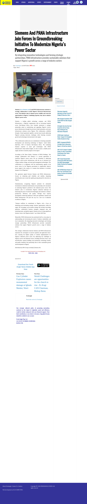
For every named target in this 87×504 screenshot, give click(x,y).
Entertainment (47, 2)
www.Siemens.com (25, 109)
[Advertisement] (43, 18)
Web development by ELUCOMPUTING (13, 490)
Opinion (23, 2)
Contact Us (15, 486)
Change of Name (68, 3)
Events (56, 2)
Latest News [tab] (59, 101)
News (17, 2)
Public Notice (62, 2)
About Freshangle (7, 486)
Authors (20, 486)
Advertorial (31, 2)
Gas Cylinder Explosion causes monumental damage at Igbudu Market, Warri (24, 282)
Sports (39, 2)
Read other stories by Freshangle (34, 299)
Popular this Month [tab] (61, 106)
